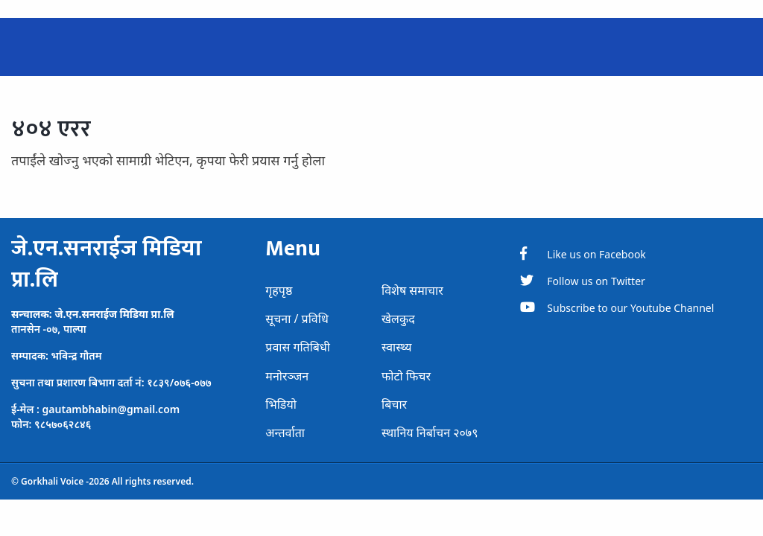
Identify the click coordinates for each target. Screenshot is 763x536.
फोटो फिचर (406, 376)
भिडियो (281, 404)
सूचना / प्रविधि (296, 318)
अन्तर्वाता (285, 432)
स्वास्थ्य (397, 347)
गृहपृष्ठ (278, 290)
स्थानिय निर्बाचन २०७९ (430, 432)
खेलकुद (398, 318)
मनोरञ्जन (286, 376)
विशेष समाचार (412, 290)
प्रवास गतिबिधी (297, 347)
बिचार (394, 404)
